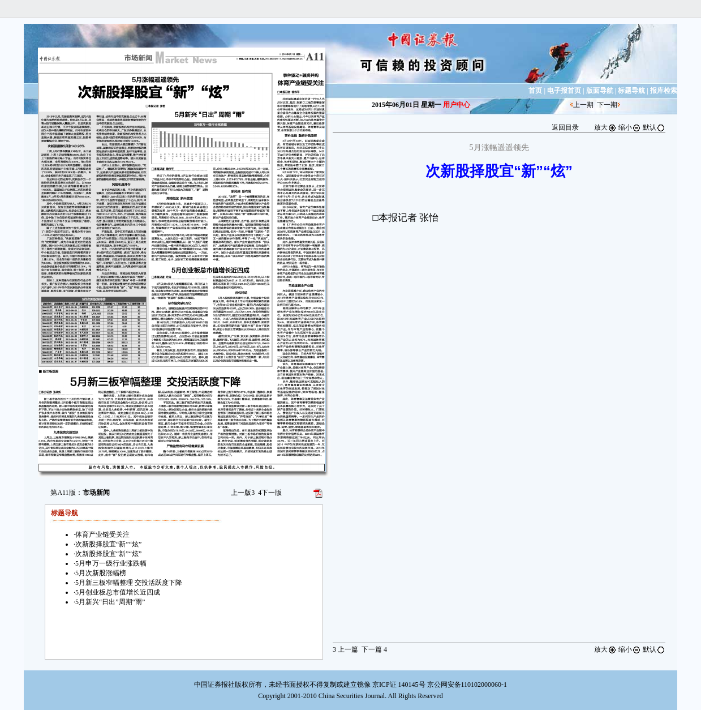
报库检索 (663, 91)
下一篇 (374, 649)
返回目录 (565, 127)
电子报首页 (564, 91)
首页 (535, 91)
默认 (654, 127)
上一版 (243, 493)
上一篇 (345, 649)
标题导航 (631, 91)
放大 (605, 127)
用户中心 (456, 105)
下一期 (607, 105)
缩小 (629, 127)
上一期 (583, 105)
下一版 (270, 493)
